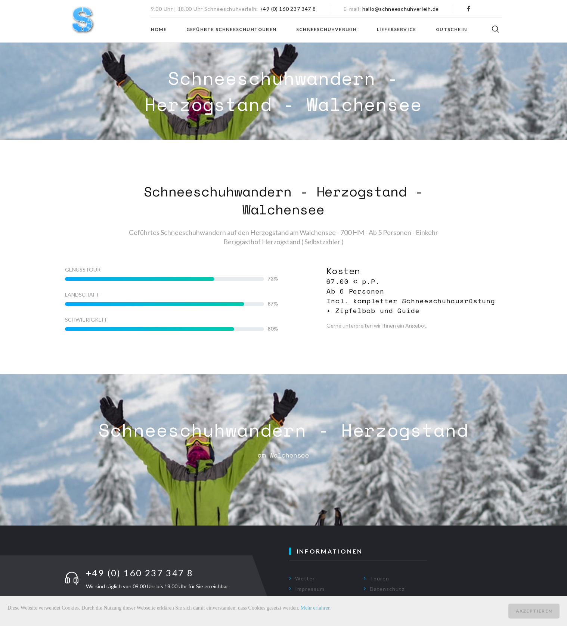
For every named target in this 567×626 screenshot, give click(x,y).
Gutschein (451, 29)
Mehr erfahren (316, 608)
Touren (379, 578)
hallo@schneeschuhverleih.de (400, 9)
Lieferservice (396, 29)
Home (159, 29)
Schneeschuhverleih (326, 29)
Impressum (310, 589)
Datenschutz (387, 589)
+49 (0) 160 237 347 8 (288, 9)
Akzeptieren (534, 611)
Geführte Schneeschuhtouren (231, 29)
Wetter (305, 578)
